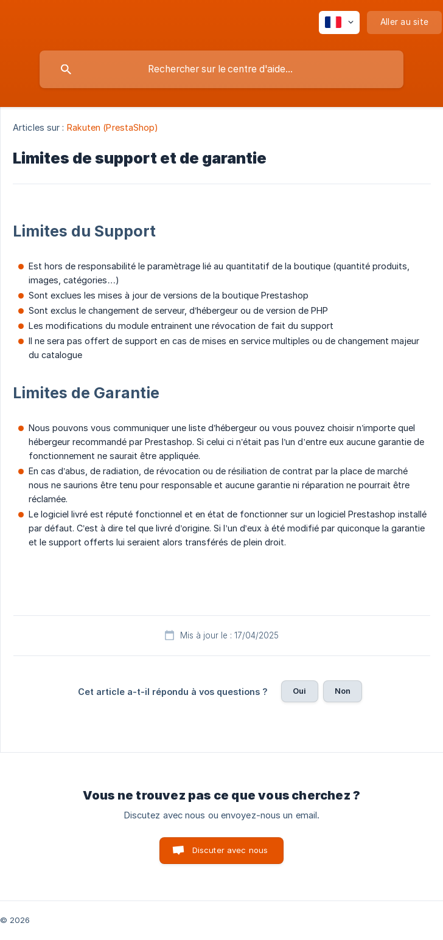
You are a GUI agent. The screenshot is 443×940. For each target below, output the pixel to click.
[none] (339, 22)
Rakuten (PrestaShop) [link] (113, 127)
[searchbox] (221, 69)
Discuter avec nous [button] (230, 850)
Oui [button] (299, 691)
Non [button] (343, 691)
